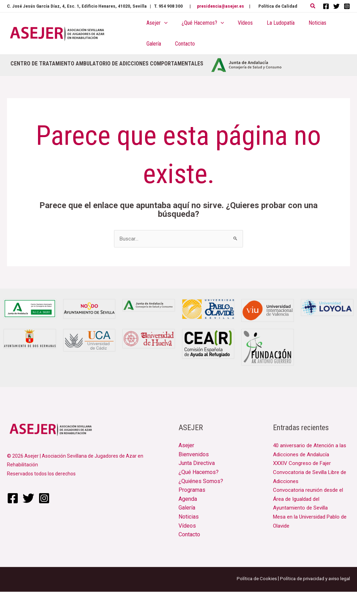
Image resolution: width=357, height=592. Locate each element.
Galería (186, 508)
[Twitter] (336, 6)
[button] (313, 6)
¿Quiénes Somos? (200, 481)
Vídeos (187, 526)
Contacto (189, 535)
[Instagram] (347, 6)
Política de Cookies (252, 579)
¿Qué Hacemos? (198, 472)
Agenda (187, 499)
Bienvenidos (193, 454)
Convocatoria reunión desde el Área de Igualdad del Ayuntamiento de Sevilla (310, 499)
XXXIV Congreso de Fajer (304, 463)
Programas (191, 490)
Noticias (188, 517)
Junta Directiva (196, 463)
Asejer (186, 446)
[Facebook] (326, 6)
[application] (162, 23)
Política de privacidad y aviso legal (313, 579)
